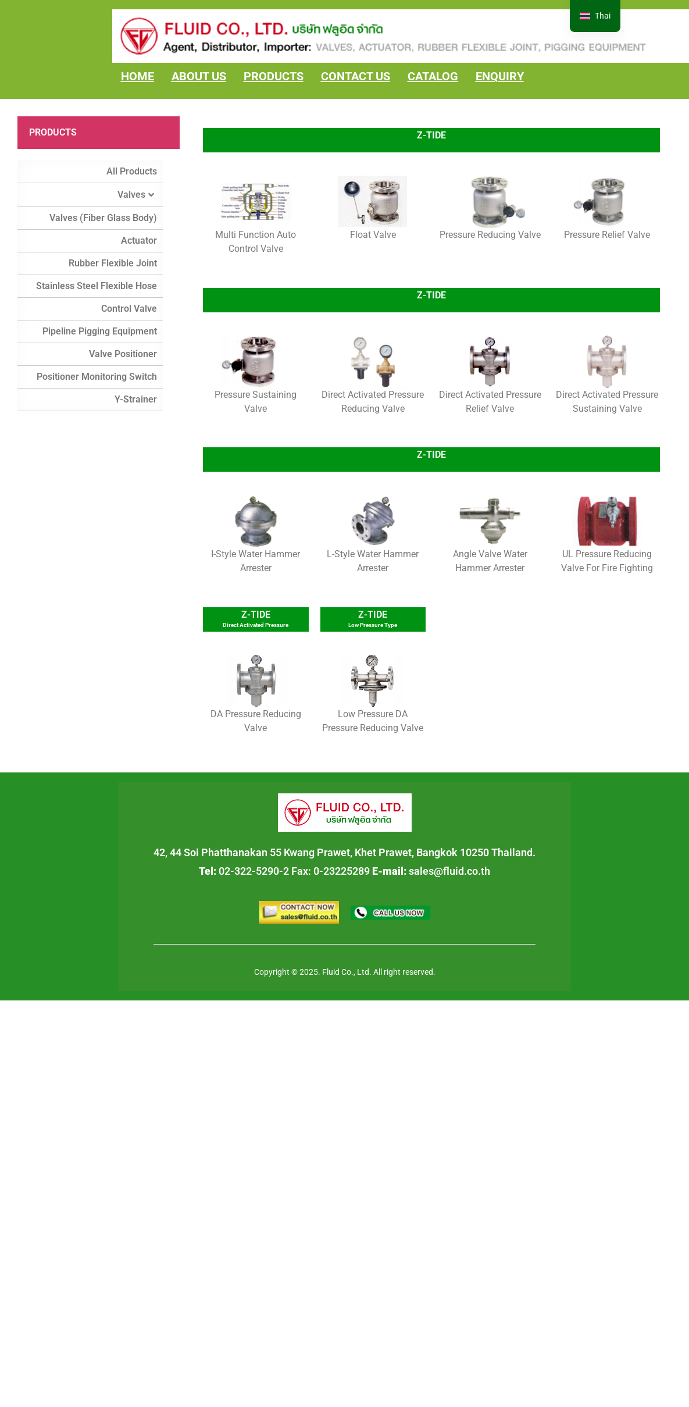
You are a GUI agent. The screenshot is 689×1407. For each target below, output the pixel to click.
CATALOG (433, 76)
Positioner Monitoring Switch (97, 376)
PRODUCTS (274, 76)
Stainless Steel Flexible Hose (96, 285)
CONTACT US (355, 76)
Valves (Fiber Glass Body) (103, 217)
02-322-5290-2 (254, 871)
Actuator (139, 240)
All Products (131, 171)
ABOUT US (199, 76)
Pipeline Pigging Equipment (99, 331)
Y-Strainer (136, 399)
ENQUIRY (500, 76)
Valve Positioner (123, 353)
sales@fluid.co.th (449, 871)
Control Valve (129, 308)
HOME (137, 76)
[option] (595, 16)
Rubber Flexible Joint (113, 263)
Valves (135, 194)
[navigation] (595, 16)
